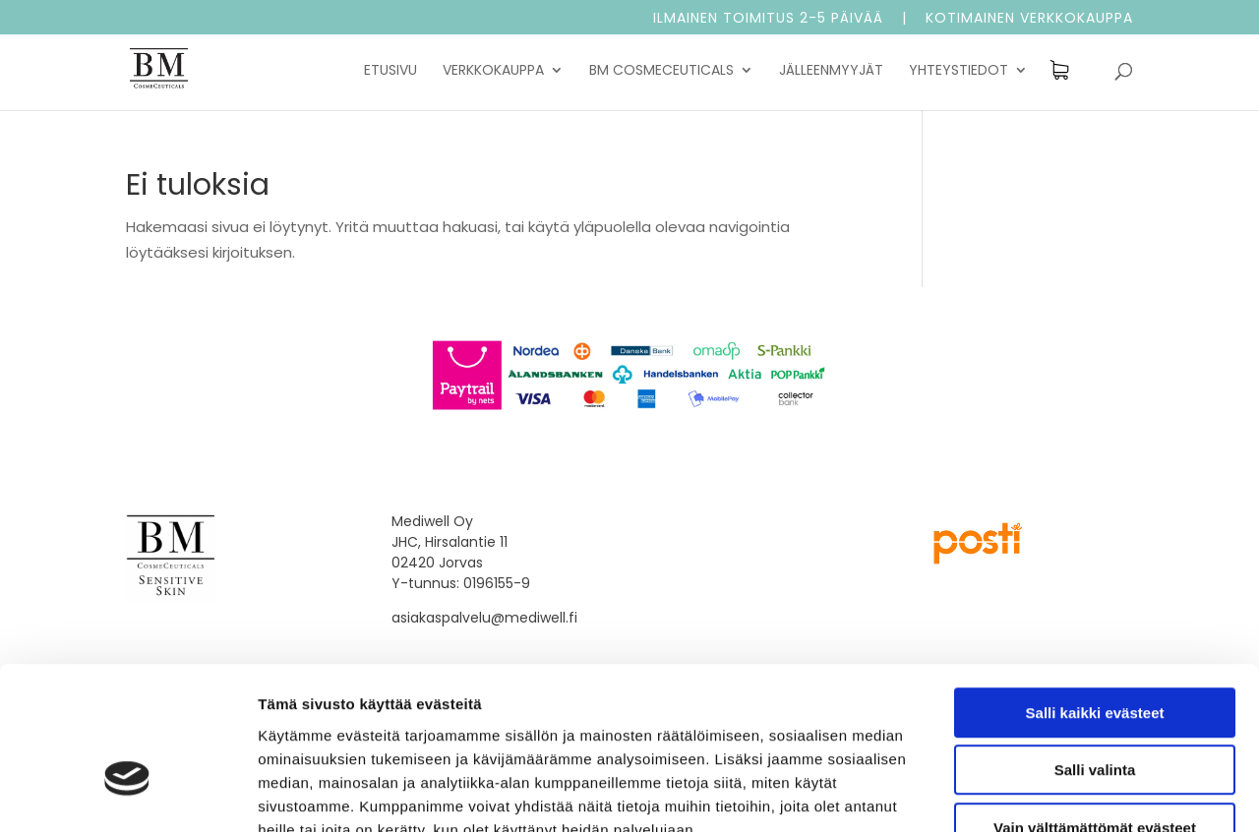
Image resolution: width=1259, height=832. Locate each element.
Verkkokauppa (493, 71)
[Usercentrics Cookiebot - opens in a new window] (127, 793)
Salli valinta (1095, 649)
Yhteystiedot (958, 71)
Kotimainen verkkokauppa (1029, 19)
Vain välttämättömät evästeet (1094, 706)
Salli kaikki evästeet (1095, 591)
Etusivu (390, 71)
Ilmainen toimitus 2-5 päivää (768, 19)
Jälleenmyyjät (831, 71)
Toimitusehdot (707, 521)
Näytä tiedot (1052, 793)
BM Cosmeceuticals (661, 71)
